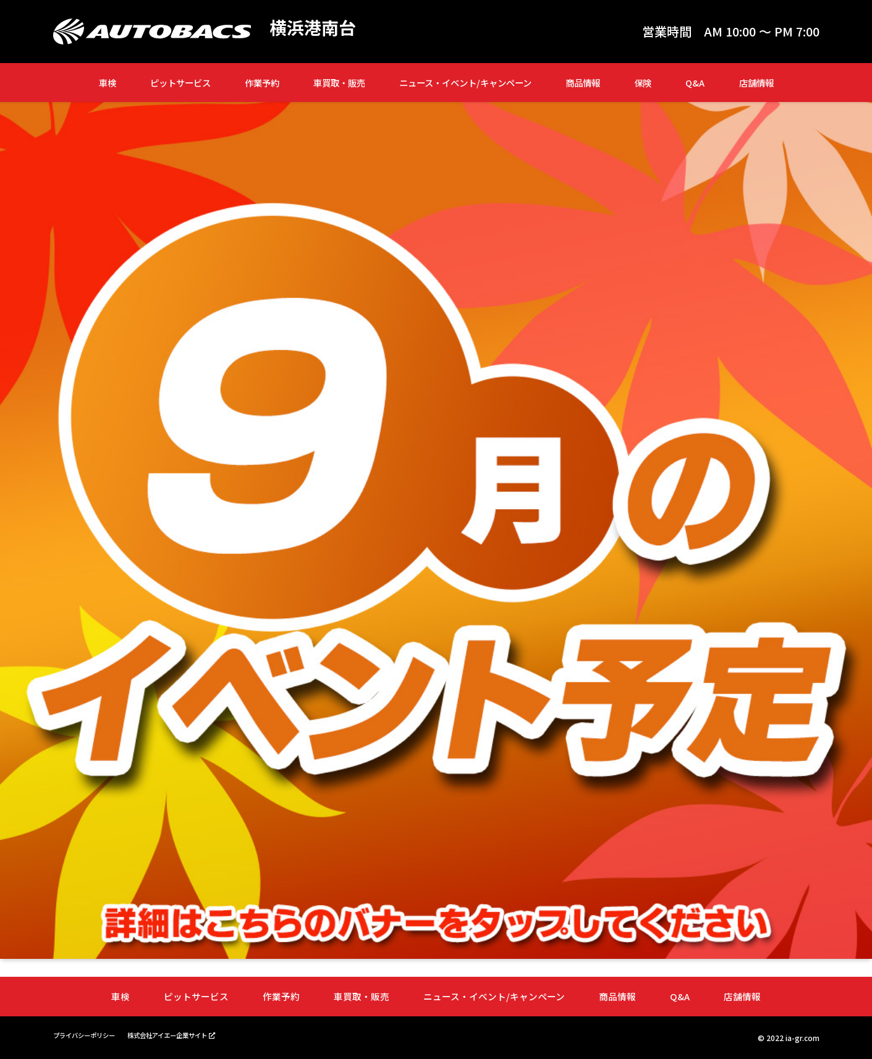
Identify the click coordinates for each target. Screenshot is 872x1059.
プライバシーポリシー (90, 1034)
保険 (642, 82)
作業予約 (262, 82)
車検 (107, 82)
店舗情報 (756, 82)
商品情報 (582, 82)
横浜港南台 (315, 28)
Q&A (695, 82)
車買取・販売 (339, 82)
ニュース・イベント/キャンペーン (465, 82)
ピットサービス (180, 82)
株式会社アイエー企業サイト (187, 1034)
